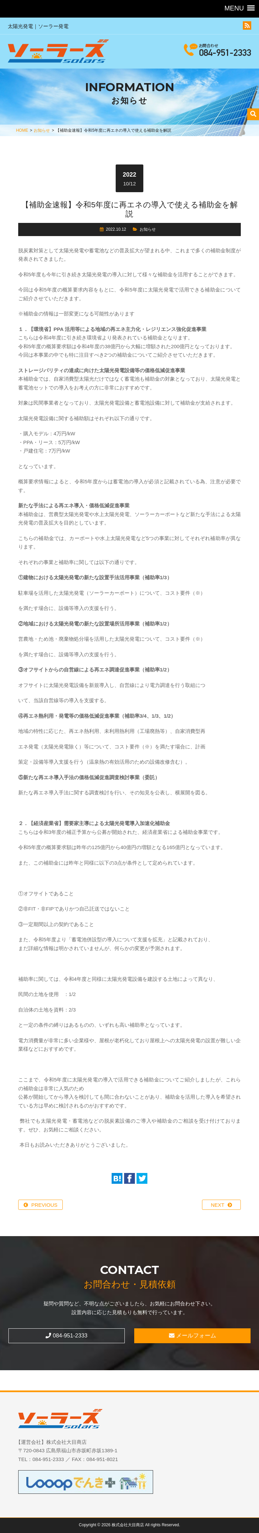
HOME (22, 130)
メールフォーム (192, 1335)
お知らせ (42, 130)
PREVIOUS (44, 1205)
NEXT (217, 1205)
